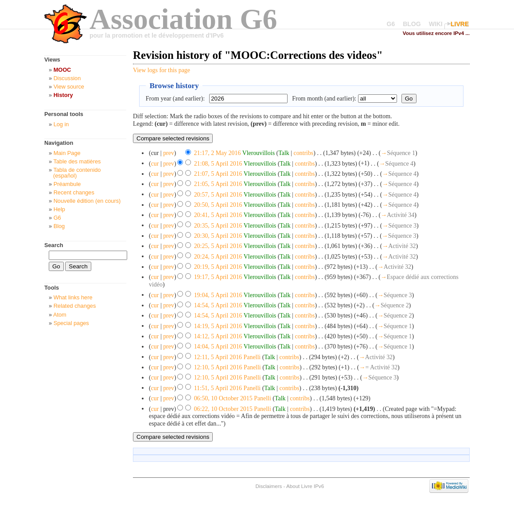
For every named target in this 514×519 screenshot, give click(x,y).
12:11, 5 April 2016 (218, 356)
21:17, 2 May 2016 (217, 153)
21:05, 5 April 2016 (218, 184)
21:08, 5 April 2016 (218, 163)
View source (69, 86)
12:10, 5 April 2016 (218, 367)
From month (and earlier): (324, 98)
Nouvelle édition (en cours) (87, 201)
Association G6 (183, 19)
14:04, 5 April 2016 (218, 346)
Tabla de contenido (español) (77, 173)
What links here (73, 297)
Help (59, 209)
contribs (303, 153)
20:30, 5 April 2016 (218, 235)
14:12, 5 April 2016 (218, 336)
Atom (59, 314)
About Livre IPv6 (305, 486)
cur (155, 163)
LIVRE (460, 23)
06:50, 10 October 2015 (223, 398)
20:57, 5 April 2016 (218, 194)
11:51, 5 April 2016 (218, 387)
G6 (391, 23)
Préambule (67, 184)
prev (168, 153)
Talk (283, 153)
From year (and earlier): (175, 98)
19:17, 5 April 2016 (218, 277)
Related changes (75, 305)
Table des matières (77, 161)
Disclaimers (268, 486)
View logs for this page (161, 70)
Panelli (252, 356)
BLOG (412, 23)
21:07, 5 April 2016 (218, 173)
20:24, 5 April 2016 (218, 256)
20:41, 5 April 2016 (218, 215)
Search (53, 245)
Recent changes (74, 192)
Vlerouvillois (258, 153)
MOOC (62, 69)
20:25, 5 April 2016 (218, 246)
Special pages (71, 323)
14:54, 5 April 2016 (218, 305)
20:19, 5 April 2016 (218, 266)
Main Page (67, 153)
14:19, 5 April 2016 (218, 325)
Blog (59, 226)
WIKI (436, 23)
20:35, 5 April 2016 (218, 225)
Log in (61, 124)
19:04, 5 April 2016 (218, 294)
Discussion (67, 78)
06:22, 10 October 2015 (223, 408)
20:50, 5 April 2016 (218, 204)
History (63, 95)
